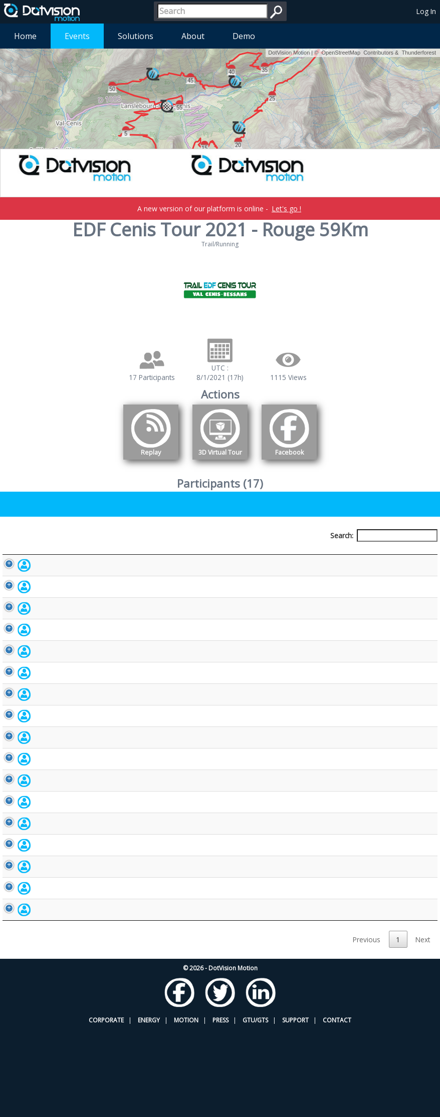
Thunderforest (419, 53)
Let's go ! (286, 208)
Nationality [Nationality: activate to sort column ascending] (289, 554)
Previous (366, 1026)
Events (77, 36)
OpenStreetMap (340, 53)
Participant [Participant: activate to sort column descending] (60, 554)
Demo (244, 36)
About (192, 36)
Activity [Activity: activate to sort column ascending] (359, 554)
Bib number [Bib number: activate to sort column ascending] (187, 554)
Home (25, 36)
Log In (426, 11)
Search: (383, 535)
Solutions (135, 36)
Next (422, 1026)
